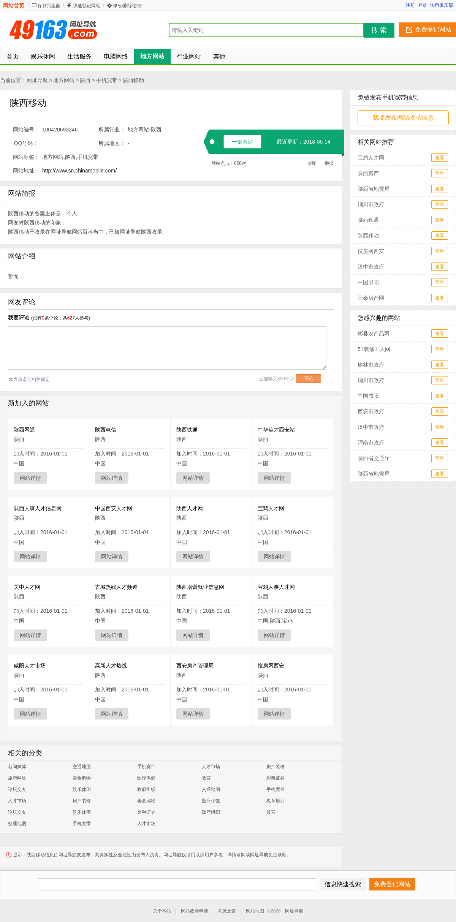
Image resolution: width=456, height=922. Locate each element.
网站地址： (26, 171)
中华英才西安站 (276, 430)
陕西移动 (133, 80)
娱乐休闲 (82, 789)
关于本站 (162, 911)
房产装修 (275, 766)
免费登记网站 (433, 29)
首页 (12, 56)
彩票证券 (275, 778)
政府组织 (146, 789)
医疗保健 (146, 778)
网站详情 (30, 478)
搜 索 (379, 30)
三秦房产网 (371, 298)
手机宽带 (106, 80)
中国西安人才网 (113, 508)
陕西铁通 (187, 430)
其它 (271, 812)
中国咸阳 (368, 282)
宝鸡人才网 (271, 508)
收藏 (311, 163)
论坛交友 (17, 789)
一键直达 (242, 142)
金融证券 (146, 812)
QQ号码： (26, 143)
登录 (422, 5)
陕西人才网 (189, 508)
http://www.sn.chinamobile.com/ (79, 171)
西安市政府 (371, 411)
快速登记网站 (86, 5)
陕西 (85, 80)
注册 (410, 5)
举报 (329, 163)
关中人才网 (27, 587)
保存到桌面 (49, 5)
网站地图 (255, 911)
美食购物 (82, 778)
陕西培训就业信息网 (200, 587)
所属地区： (111, 143)
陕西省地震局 (374, 189)
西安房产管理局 (195, 666)
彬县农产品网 (374, 334)
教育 (206, 778)
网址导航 (37, 80)
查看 (439, 157)
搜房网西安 (271, 666)
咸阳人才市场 (30, 666)
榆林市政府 (371, 365)
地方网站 (63, 80)
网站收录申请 (194, 911)
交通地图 (82, 766)
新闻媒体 (17, 766)
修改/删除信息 (127, 5)
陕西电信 (105, 430)
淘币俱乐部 (441, 5)
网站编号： (26, 130)
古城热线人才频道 (116, 587)
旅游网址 (17, 778)
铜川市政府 (371, 204)
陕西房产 (368, 173)
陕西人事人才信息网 (38, 508)
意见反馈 (227, 911)
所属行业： (111, 130)
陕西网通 (24, 430)
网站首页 (13, 6)
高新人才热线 (111, 666)
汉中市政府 (371, 267)
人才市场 (211, 766)
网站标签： (26, 157)
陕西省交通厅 (374, 458)
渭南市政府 (371, 443)
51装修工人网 (374, 349)
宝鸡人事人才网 (276, 587)
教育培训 (275, 800)
